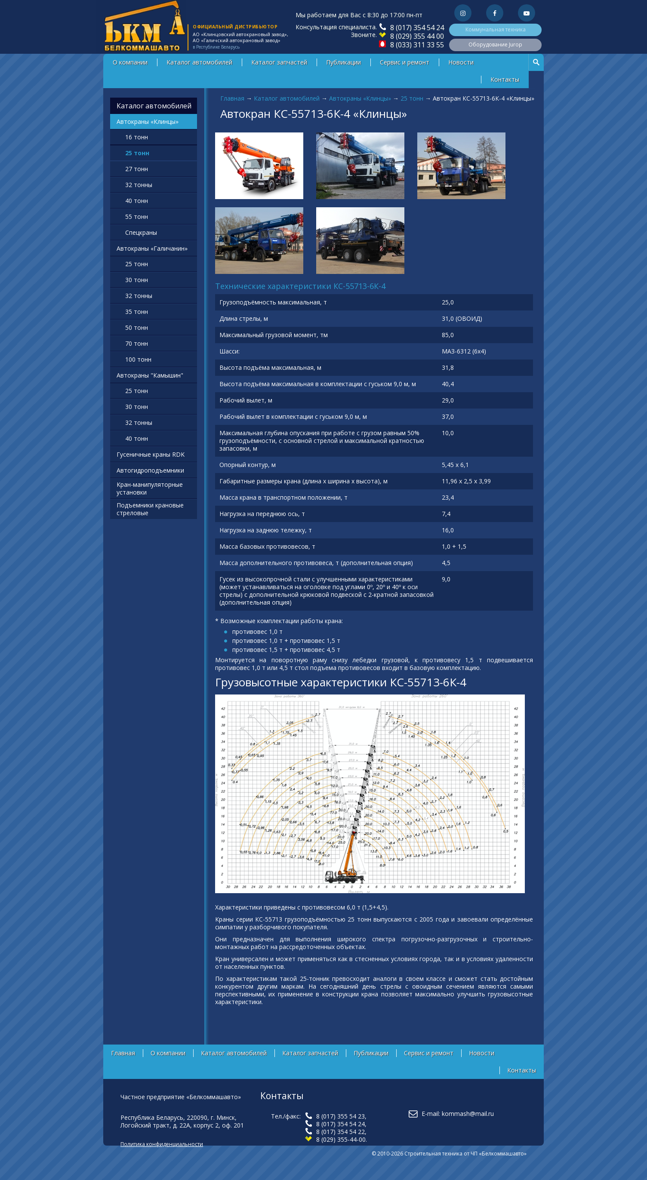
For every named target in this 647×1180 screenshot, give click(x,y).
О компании (130, 62)
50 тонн (136, 327)
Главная (232, 98)
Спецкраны (141, 232)
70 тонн (136, 343)
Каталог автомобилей (199, 62)
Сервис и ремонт (404, 62)
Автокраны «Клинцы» (360, 98)
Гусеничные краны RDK (151, 454)
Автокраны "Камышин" (150, 375)
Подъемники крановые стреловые (150, 509)
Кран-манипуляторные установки (150, 488)
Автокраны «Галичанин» (152, 248)
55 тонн (136, 216)
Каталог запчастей (279, 62)
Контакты (504, 79)
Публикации (343, 62)
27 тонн (136, 169)
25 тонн (412, 98)
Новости (461, 62)
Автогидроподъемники (150, 470)
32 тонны (138, 185)
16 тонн (136, 137)
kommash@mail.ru (468, 1113)
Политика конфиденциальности (161, 1144)
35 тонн (136, 311)
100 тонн (138, 359)
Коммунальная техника (495, 29)
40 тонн (136, 201)
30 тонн (136, 280)
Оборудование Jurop (495, 44)
